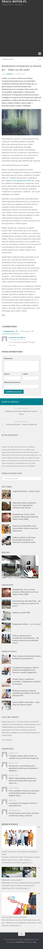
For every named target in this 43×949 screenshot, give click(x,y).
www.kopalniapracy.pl (31, 732)
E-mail (25, 374)
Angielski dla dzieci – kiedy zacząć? (26, 491)
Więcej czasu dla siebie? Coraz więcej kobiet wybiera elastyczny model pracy (25, 528)
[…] (31, 862)
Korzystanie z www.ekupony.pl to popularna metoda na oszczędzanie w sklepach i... (24, 768)
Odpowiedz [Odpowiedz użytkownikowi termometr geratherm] (12, 345)
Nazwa (7, 374)
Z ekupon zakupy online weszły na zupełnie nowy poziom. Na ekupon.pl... (24, 757)
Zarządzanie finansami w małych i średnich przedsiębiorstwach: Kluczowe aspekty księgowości (25, 669)
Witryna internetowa (12, 382)
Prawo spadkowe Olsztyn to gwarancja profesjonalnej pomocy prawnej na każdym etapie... (24, 793)
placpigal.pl (17, 724)
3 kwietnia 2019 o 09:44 (18, 340)
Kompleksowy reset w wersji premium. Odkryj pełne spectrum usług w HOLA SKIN (25, 516)
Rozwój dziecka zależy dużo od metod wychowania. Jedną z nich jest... (24, 814)
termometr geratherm (17, 337)
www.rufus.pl (7, 740)
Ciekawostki (8, 59)
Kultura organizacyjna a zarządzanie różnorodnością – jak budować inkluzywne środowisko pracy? (25, 639)
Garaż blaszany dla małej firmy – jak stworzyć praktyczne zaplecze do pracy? (26, 603)
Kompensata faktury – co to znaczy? (26, 624)
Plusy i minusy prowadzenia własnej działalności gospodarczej (26, 657)
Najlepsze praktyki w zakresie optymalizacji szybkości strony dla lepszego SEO (26, 693)
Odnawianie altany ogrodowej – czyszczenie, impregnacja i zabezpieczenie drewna (24, 505)
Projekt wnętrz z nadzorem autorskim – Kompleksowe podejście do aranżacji (26, 681)
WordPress (20, 942)
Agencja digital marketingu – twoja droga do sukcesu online (25, 703)
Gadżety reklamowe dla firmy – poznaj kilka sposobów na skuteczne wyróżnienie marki (24, 539)
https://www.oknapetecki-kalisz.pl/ (20, 180)
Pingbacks (27, 331)
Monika (10, 74)
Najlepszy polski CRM (21, 612)
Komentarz (8, 358)
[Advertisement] (21, 28)
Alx (34, 942)
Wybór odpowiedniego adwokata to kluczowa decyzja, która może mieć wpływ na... (22, 780)
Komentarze (10, 331)
